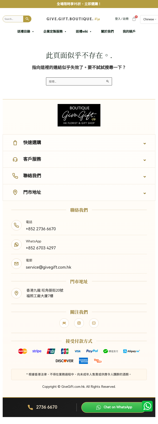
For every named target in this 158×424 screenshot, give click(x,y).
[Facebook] (64, 324)
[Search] (27, 19)
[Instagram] (79, 324)
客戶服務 (26, 159)
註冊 (126, 19)
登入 (118, 19)
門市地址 (26, 192)
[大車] (133, 19)
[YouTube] (94, 324)
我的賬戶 (129, 31)
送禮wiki (84, 31)
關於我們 (107, 31)
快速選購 (26, 142)
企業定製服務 (55, 31)
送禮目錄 (25, 31)
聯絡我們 (26, 176)
